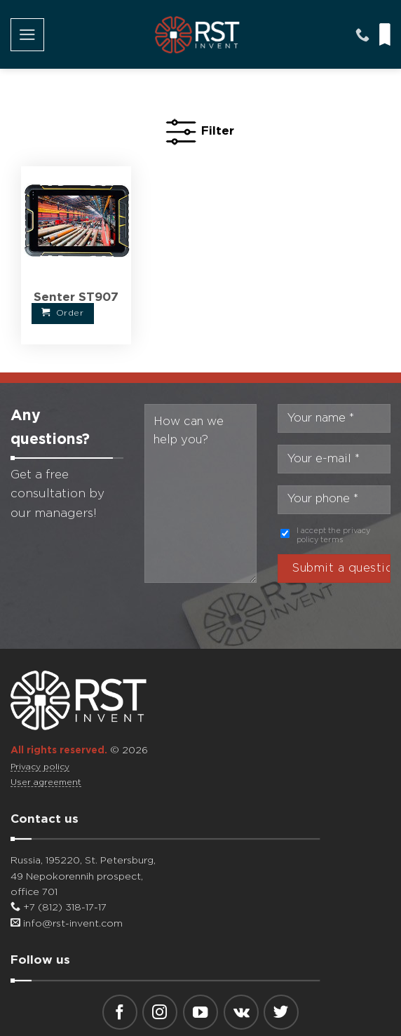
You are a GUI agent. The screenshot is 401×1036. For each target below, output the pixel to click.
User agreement (46, 782)
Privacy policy (40, 767)
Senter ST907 (76, 297)
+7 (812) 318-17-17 (59, 907)
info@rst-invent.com (67, 924)
